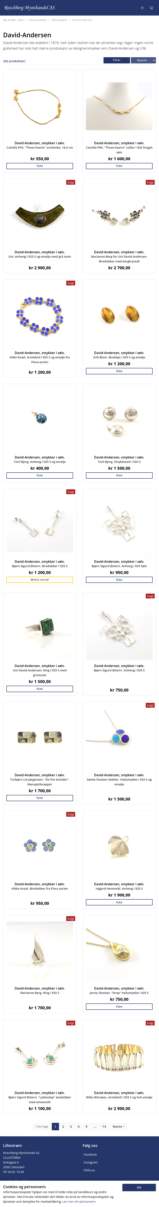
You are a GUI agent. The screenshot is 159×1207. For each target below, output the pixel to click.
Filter (116, 60)
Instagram (91, 1162)
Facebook (90, 1154)
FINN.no (89, 1170)
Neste (118, 1126)
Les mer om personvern (79, 1201)
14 (104, 1126)
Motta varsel (40, 579)
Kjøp (39, 165)
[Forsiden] (30, 8)
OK (139, 1187)
